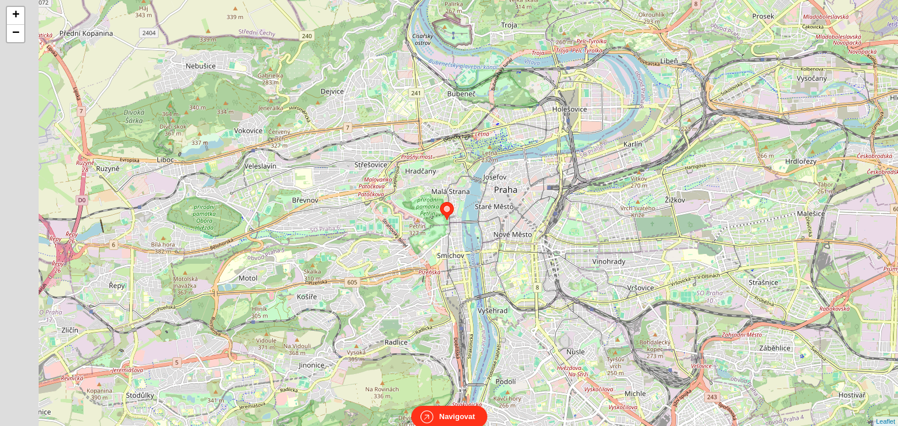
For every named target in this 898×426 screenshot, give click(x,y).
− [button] (16, 33)
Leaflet (885, 411)
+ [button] (16, 15)
